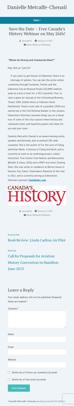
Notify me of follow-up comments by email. (35, 372)
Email (11, 347)
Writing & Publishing (41, 44)
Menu (42, 20)
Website (12, 359)
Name (11, 334)
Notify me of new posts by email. (29, 379)
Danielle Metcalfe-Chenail (37, 7)
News (29, 44)
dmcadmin (27, 40)
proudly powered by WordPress (50, 401)
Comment (13, 308)
